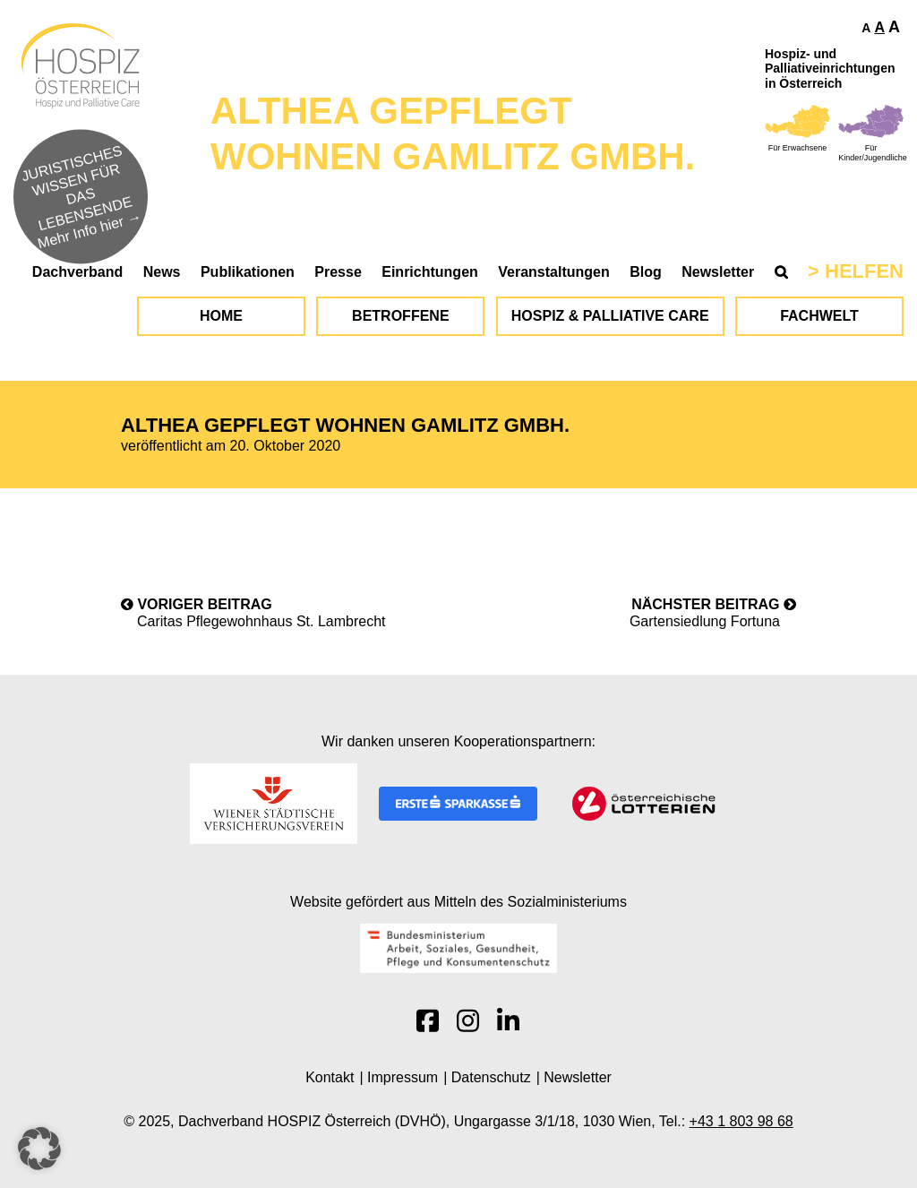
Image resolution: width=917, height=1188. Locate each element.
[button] (39, 1148)
